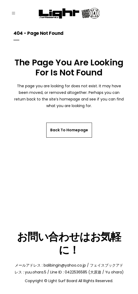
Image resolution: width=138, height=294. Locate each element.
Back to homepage (69, 130)
